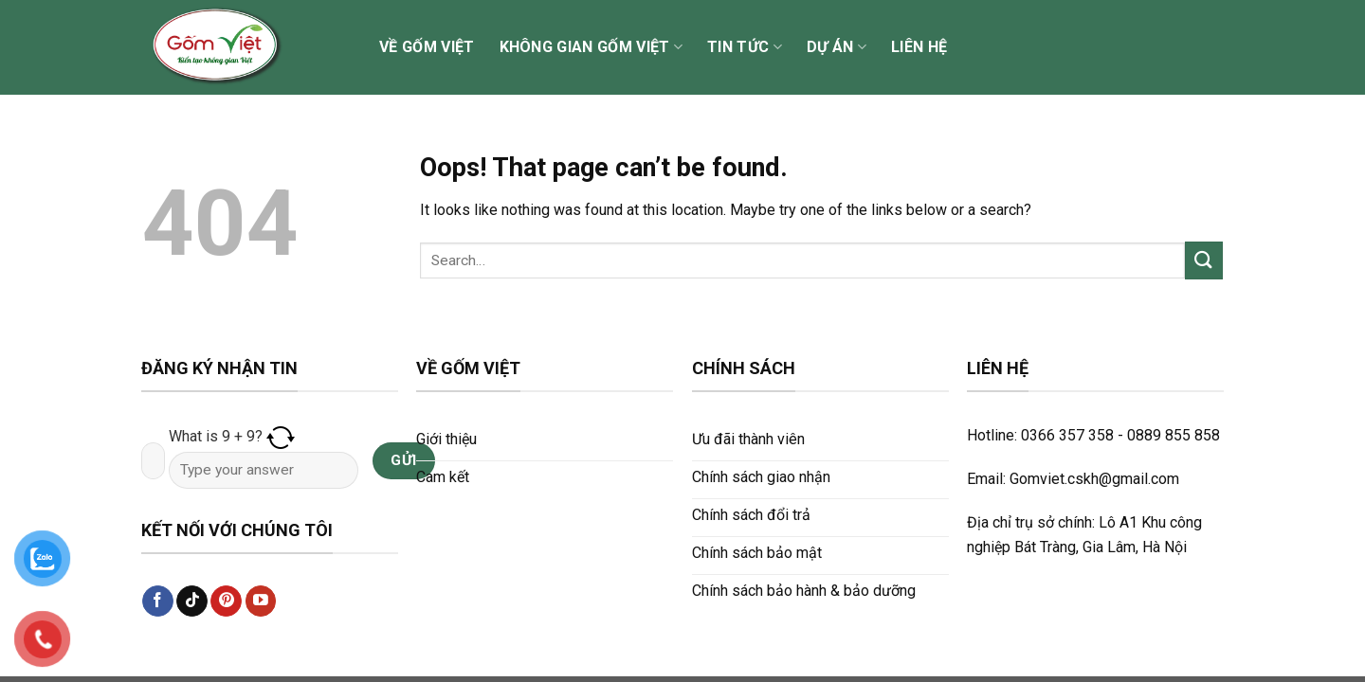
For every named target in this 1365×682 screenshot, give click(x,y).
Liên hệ (919, 47)
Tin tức (744, 47)
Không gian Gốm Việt (591, 47)
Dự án (836, 47)
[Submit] (1204, 260)
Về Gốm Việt (427, 47)
